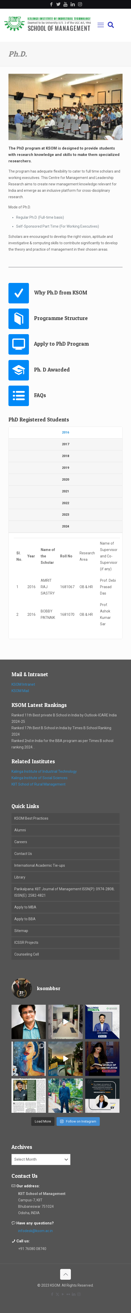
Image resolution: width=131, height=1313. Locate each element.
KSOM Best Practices (31, 818)
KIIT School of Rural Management (39, 784)
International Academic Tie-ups (39, 865)
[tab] (65, 433)
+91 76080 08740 (32, 1249)
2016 (65, 432)
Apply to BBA (25, 919)
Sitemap (21, 931)
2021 (65, 491)
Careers (20, 842)
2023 (65, 514)
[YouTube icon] (63, 1294)
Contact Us (23, 854)
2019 (65, 468)
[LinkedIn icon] (73, 1294)
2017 (65, 444)
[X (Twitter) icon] (57, 1294)
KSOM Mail (20, 691)
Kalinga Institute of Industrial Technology (44, 771)
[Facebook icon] (52, 1294)
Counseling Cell (26, 954)
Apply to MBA (25, 907)
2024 (65, 526)
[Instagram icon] (79, 1294)
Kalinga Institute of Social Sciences (40, 778)
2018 (65, 456)
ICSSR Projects (26, 942)
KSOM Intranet (23, 684)
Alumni (20, 830)
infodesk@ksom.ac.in (35, 1231)
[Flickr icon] (68, 1294)
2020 (65, 479)
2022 (65, 503)
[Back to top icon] (65, 1274)
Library (19, 877)
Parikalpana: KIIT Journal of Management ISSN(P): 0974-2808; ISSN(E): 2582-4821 (64, 892)
